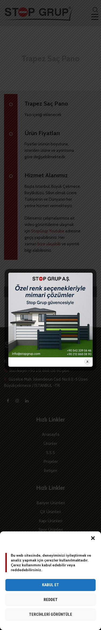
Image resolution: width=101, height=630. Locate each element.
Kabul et (50, 584)
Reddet (51, 599)
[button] (93, 538)
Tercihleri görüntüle (50, 614)
